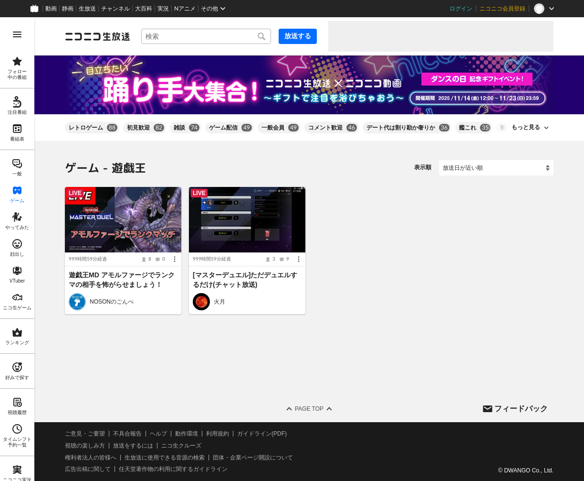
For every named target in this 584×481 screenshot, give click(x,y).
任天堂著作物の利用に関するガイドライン (173, 469)
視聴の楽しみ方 (85, 445)
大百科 (143, 8)
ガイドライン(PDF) (262, 434)
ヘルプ (158, 434)
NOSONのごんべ (112, 301)
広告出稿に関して (88, 469)
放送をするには (133, 445)
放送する (297, 36)
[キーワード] (206, 36)
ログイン (460, 8)
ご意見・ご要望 (85, 433)
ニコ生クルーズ (181, 445)
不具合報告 (127, 434)
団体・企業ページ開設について (253, 457)
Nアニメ (185, 8)
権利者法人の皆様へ (90, 457)
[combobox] (206, 36)
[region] (17, 249)
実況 (163, 8)
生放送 (87, 8)
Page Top (309, 408)
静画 (67, 8)
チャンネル (115, 8)
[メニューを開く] (17, 34)
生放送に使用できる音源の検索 (165, 457)
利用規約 (217, 434)
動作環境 (186, 434)
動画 (51, 8)
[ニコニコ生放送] (97, 36)
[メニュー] (174, 259)
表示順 (422, 167)
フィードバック (521, 408)
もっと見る (525, 127)
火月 (219, 301)
